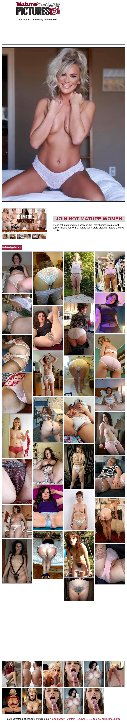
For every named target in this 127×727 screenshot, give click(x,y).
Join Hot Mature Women (89, 218)
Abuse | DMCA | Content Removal (67, 719)
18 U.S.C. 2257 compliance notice (103, 719)
